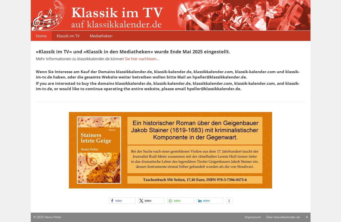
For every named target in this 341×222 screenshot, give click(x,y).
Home (41, 35)
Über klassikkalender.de (283, 217)
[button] (122, 200)
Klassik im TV (68, 35)
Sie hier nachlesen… (142, 58)
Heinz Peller (53, 217)
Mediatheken (101, 35)
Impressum (253, 217)
